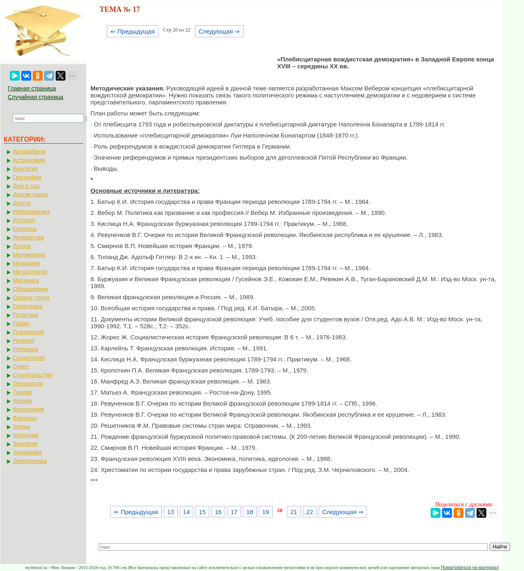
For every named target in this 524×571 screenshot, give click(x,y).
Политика (25, 314)
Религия (23, 340)
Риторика (25, 349)
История (24, 220)
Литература (28, 237)
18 (249, 511)
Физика (22, 400)
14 (186, 511)
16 (218, 511)
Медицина (26, 263)
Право (21, 323)
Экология (25, 443)
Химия (21, 426)
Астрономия (29, 160)
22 (309, 511)
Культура (24, 229)
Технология (28, 383)
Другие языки (30, 194)
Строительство (32, 375)
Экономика (27, 452)
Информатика (31, 211)
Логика (22, 246)
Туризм (22, 392)
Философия (28, 409)
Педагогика (28, 306)
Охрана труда (31, 297)
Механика (26, 280)
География (27, 177)
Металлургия (30, 272)
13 (170, 511)
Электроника (30, 461)
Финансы (25, 418)
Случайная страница (35, 97)
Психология (28, 332)
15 (202, 511)
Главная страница (32, 88)
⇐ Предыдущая (133, 31)
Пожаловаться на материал (470, 567)
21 (294, 511)
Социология (29, 357)
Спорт (21, 366)
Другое (22, 203)
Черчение (25, 435)
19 (265, 511)
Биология (25, 168)
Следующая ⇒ (219, 31)
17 (233, 511)
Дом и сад (26, 186)
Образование (30, 289)
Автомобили (29, 151)
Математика (29, 254)
